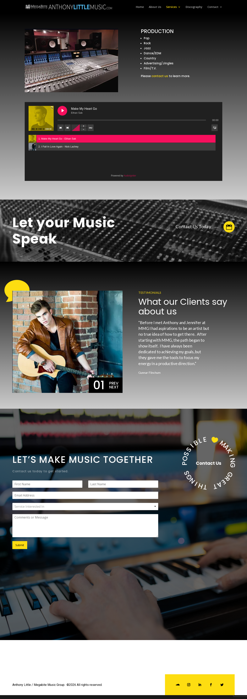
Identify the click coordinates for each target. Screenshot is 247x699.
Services (171, 7)
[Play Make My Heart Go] (62, 111)
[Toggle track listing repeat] (90, 127)
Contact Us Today (205, 226)
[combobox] (85, 506)
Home (140, 7)
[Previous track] (61, 127)
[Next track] (67, 127)
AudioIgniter (130, 175)
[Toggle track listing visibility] (214, 127)
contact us (159, 76)
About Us (155, 7)
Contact (212, 7)
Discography (194, 7)
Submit (19, 545)
